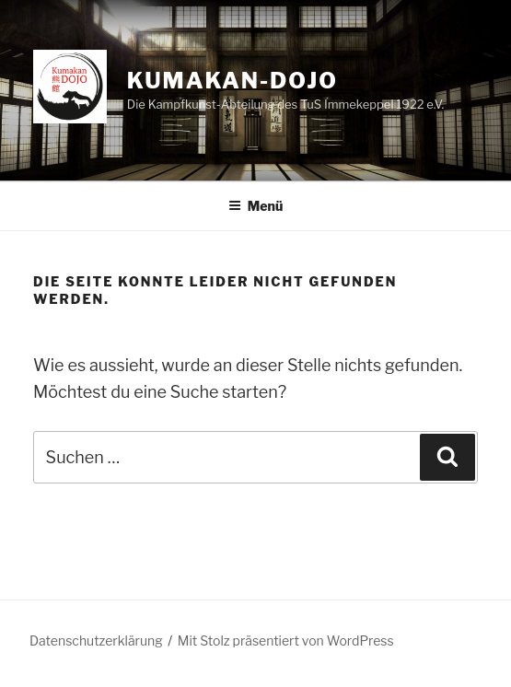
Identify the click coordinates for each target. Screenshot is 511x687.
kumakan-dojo (232, 80)
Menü (256, 206)
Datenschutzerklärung (96, 640)
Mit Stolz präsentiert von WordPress (286, 640)
